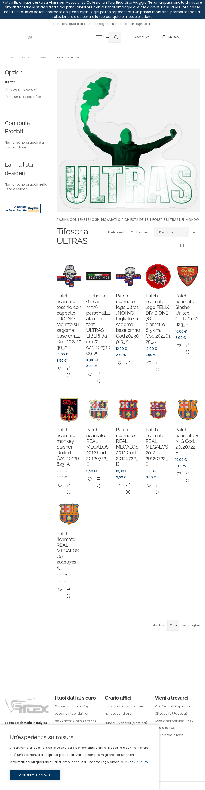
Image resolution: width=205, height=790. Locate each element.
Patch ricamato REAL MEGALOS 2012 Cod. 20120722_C (157, 447)
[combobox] (114, 37)
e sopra (25, 97)
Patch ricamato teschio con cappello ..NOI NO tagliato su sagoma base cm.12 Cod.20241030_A (69, 321)
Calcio (43, 57)
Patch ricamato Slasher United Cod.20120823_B (186, 310)
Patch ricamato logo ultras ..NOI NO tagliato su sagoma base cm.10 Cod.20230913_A (128, 319)
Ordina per (139, 232)
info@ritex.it (174, 735)
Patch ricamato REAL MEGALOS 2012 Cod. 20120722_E (97, 447)
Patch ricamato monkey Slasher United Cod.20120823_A (68, 447)
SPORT (26, 57)
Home (9, 57)
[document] (80, 757)
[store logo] (107, 37)
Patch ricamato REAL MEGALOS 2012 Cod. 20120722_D (127, 447)
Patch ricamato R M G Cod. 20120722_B (186, 441)
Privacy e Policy (136, 762)
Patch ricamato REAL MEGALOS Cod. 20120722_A (68, 551)
